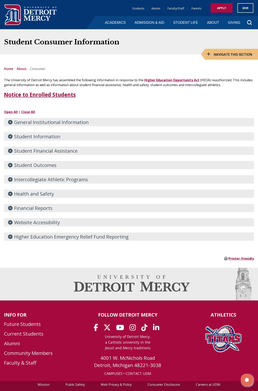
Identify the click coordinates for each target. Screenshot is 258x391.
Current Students (23, 333)
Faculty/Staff (175, 8)
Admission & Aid (149, 23)
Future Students (22, 324)
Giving (234, 23)
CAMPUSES (113, 373)
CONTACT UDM (138, 373)
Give (245, 8)
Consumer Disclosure (164, 384)
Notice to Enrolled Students (40, 94)
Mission (44, 384)
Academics (115, 23)
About (213, 23)
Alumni (155, 8)
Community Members (28, 353)
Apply (221, 8)
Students (138, 8)
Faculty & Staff (20, 362)
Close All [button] (28, 112)
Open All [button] (11, 112)
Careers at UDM (208, 384)
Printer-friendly (241, 258)
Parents (196, 8)
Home (8, 69)
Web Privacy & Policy (116, 384)
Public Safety (75, 384)
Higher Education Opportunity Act (171, 80)
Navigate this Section (233, 54)
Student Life (185, 23)
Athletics (223, 314)
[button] (247, 380)
